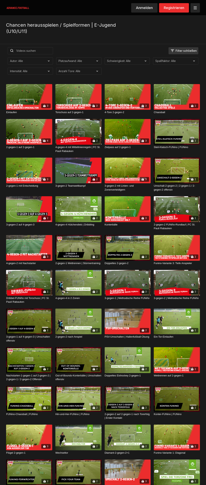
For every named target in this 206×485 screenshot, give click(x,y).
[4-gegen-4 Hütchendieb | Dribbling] (78, 225)
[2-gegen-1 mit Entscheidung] (29, 186)
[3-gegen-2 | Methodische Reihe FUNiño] (177, 298)
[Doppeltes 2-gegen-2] (128, 263)
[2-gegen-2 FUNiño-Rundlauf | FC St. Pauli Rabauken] (177, 226)
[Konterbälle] (128, 225)
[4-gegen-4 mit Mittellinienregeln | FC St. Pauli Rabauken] (78, 149)
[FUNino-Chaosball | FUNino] (29, 414)
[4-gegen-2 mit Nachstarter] (29, 263)
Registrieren (174, 8)
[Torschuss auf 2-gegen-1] (78, 112)
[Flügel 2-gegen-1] (29, 453)
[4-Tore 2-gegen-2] (128, 112)
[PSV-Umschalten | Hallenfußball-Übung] (128, 337)
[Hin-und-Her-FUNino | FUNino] (78, 414)
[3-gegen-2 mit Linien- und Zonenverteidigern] (128, 188)
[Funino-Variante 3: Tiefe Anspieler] (177, 263)
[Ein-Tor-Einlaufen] (177, 337)
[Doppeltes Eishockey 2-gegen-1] (128, 376)
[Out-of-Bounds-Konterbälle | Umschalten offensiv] (78, 377)
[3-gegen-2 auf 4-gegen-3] (29, 225)
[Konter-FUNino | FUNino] (177, 414)
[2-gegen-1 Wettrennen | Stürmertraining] (78, 263)
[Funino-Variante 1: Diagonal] (177, 453)
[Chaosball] (177, 112)
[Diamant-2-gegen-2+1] (128, 453)
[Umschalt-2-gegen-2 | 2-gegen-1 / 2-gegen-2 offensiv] (177, 188)
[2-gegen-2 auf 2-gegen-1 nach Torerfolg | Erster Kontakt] (128, 416)
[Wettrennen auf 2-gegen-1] (177, 376)
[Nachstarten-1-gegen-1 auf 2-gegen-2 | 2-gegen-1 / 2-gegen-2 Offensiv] (29, 377)
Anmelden (144, 8)
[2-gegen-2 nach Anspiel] (78, 337)
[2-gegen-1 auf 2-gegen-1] (29, 147)
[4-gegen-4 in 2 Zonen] (78, 298)
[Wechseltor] (78, 453)
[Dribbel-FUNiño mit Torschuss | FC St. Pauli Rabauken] (29, 300)
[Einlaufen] (29, 112)
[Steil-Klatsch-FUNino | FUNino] (177, 147)
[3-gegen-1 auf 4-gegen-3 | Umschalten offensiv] (29, 338)
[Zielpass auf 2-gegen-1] (128, 147)
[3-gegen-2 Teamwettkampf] (78, 186)
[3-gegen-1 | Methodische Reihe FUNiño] (128, 298)
